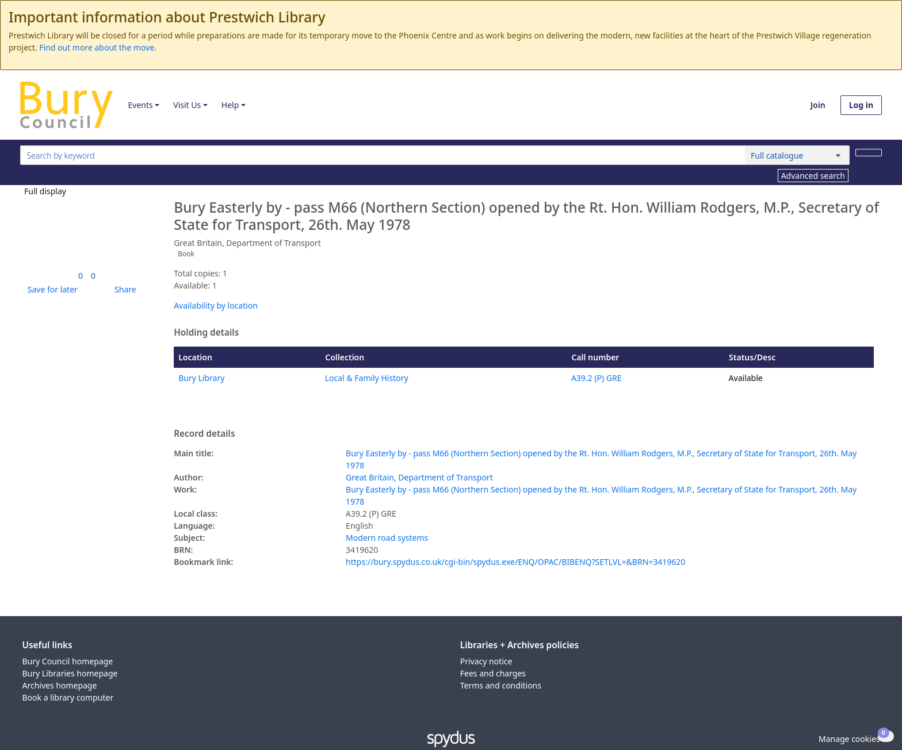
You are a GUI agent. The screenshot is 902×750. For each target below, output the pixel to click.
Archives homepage (59, 685)
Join (818, 104)
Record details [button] (204, 434)
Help (230, 104)
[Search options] (797, 155)
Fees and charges (493, 673)
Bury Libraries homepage (70, 673)
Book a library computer (68, 697)
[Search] (868, 152)
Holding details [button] (206, 333)
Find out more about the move (96, 47)
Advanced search (813, 175)
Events (140, 104)
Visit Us (187, 104)
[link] (80, 275)
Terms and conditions (500, 685)
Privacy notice (486, 661)
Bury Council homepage (67, 661)
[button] (51, 289)
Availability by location (216, 305)
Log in (861, 104)
